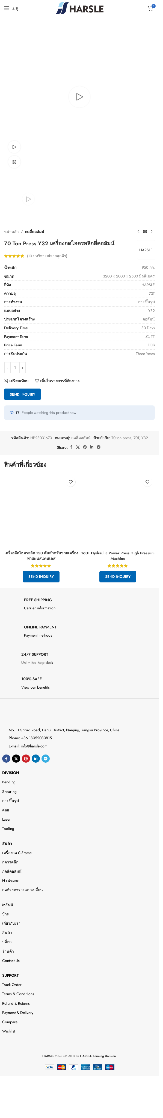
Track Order (12, 984)
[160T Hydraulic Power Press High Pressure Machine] (118, 511)
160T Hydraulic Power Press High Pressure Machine (118, 555)
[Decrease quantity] (7, 368)
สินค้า (7, 843)
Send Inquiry (22, 394)
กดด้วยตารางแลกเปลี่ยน (22, 890)
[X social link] (77, 447)
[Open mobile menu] (11, 8)
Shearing (9, 791)
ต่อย (5, 810)
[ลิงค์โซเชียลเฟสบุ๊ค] (71, 447)
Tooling (8, 828)
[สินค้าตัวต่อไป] (151, 231)
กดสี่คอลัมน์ (34, 231)
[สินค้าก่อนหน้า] (138, 231)
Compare (9, 1022)
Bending (9, 782)
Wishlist (8, 1031)
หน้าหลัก (11, 231)
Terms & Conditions (18, 994)
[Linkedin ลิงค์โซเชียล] (91, 447)
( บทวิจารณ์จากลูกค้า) (47, 256)
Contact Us (11, 960)
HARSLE (145, 250)
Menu (7, 905)
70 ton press (121, 438)
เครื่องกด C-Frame (17, 853)
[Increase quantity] (22, 368)
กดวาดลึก (10, 862)
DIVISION (10, 772)
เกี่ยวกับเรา (11, 923)
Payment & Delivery (17, 1012)
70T (136, 438)
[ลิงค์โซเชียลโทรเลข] (98, 447)
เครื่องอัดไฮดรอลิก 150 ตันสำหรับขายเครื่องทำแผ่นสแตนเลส (41, 555)
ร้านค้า (8, 951)
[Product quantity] (15, 368)
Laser (6, 819)
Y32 (144, 438)
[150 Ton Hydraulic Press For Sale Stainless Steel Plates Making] (41, 511)
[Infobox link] (79, 605)
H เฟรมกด (10, 880)
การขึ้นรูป (10, 801)
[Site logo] (79, 7)
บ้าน (6, 914)
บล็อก (6, 942)
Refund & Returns (16, 1003)
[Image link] (26, 715)
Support (10, 975)
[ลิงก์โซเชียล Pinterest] (84, 447)
